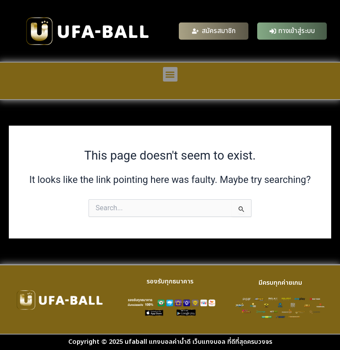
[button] (170, 74)
